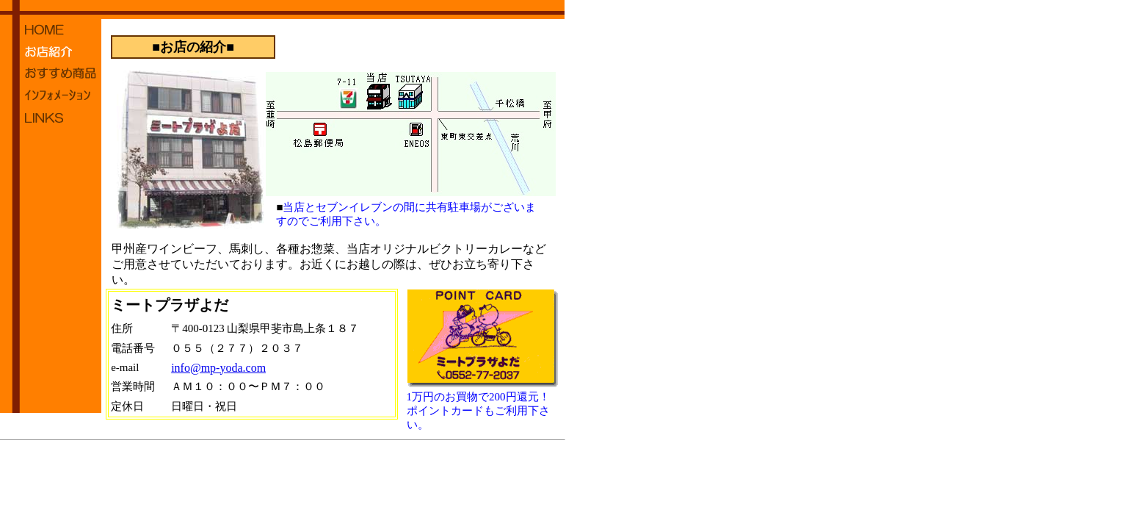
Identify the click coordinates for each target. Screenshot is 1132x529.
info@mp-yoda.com (218, 367)
